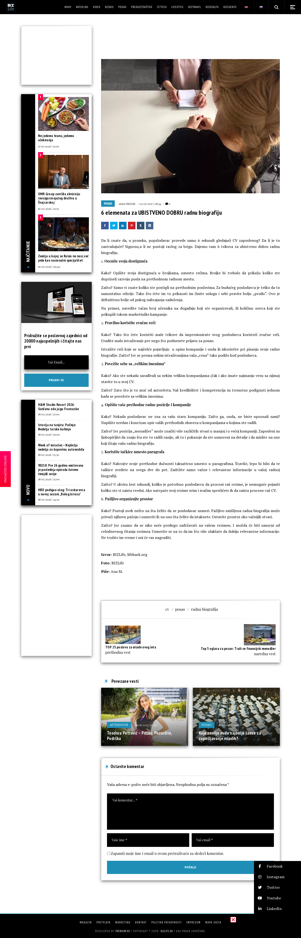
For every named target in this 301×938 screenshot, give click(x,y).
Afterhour (119, 725)
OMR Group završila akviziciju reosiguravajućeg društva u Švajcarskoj (59, 198)
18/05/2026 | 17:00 (49, 414)
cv (167, 609)
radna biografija (204, 609)
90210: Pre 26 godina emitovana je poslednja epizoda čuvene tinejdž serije (60, 469)
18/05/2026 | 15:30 (48, 455)
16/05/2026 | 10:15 (48, 208)
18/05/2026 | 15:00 (49, 479)
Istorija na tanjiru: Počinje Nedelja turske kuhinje (56, 427)
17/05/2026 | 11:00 (48, 146)
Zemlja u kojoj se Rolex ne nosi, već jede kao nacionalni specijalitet (63, 258)
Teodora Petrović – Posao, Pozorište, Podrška (139, 735)
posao (180, 609)
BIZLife (130, 204)
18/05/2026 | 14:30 (48, 499)
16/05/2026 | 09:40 (49, 266)
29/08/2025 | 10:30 (146, 725)
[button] (277, 866)
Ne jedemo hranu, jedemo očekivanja (56, 137)
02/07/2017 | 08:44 (150, 204)
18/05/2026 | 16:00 (49, 434)
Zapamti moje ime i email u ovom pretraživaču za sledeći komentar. (167, 853)
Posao (108, 203)
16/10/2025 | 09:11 (228, 725)
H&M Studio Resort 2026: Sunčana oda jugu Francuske (58, 406)
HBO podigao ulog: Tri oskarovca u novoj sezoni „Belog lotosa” (61, 492)
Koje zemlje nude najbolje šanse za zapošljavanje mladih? (230, 735)
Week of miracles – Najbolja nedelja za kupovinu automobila (61, 447)
